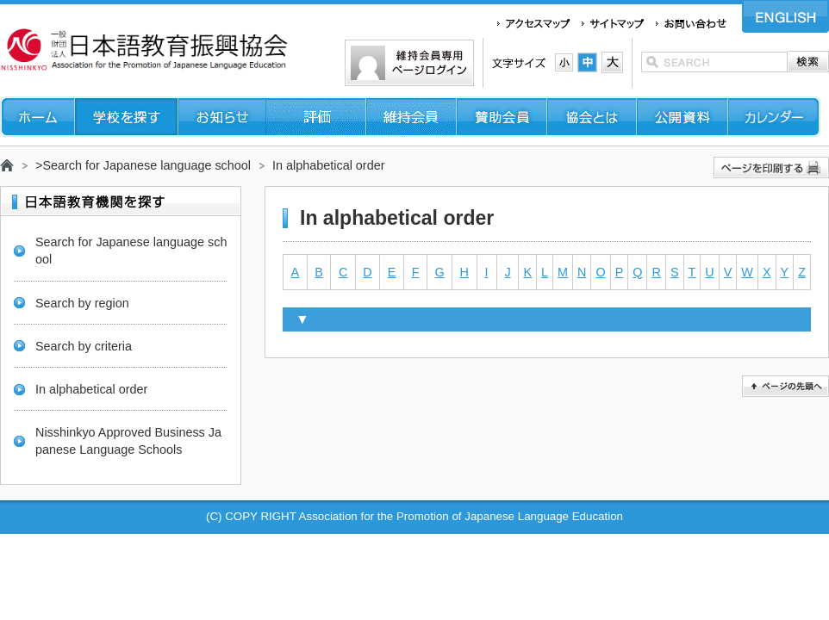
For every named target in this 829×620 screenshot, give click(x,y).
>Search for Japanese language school (143, 165)
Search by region (82, 303)
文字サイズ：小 (564, 62)
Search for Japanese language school (131, 250)
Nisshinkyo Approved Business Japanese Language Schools (128, 440)
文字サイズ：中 (587, 62)
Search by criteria (83, 346)
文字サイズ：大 (612, 62)
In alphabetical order (91, 389)
